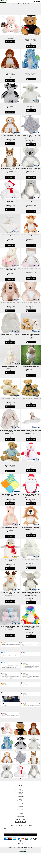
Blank (27, 42)
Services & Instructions (20, 805)
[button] (37, 1)
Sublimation (27, 595)
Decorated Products (20, 795)
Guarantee (21, 813)
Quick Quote (20, 803)
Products (20, 789)
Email (5, 828)
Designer (20, 802)
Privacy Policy (20, 806)
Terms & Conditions (20, 816)
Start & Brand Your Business (20, 790)
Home (20, 788)
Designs (20, 793)
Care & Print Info (20, 796)
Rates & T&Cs (20, 792)
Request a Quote (20, 800)
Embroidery (27, 39)
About (20, 799)
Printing (27, 40)
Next (23, 780)
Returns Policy (20, 812)
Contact (20, 798)
